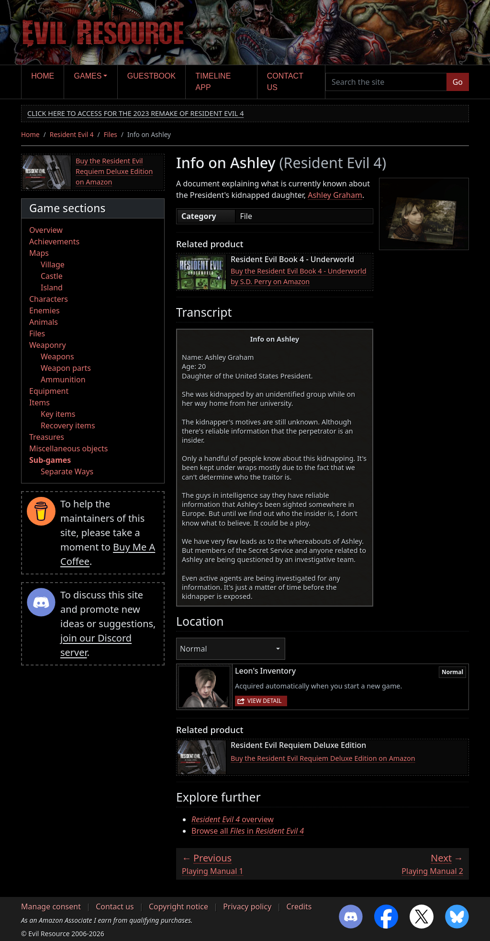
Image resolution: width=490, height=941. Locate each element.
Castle (52, 276)
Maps (39, 253)
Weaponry (47, 345)
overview (232, 819)
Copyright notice (178, 906)
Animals (43, 322)
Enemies (44, 310)
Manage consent (51, 906)
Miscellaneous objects (68, 448)
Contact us (285, 82)
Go (458, 82)
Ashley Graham (335, 195)
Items (39, 402)
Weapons (57, 356)
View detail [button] (264, 701)
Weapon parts (66, 368)
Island (52, 287)
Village (53, 264)
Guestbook (151, 76)
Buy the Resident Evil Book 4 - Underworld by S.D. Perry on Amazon (299, 276)
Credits (299, 906)
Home (42, 76)
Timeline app (213, 82)
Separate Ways (67, 471)
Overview (46, 230)
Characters (48, 299)
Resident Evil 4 (72, 134)
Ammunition (63, 379)
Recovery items (68, 425)
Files (110, 134)
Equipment (48, 391)
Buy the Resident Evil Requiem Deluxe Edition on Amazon (114, 171)
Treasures (46, 437)
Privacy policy (247, 906)
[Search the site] (386, 82)
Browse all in (247, 831)
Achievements (54, 241)
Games (88, 76)
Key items (58, 414)
